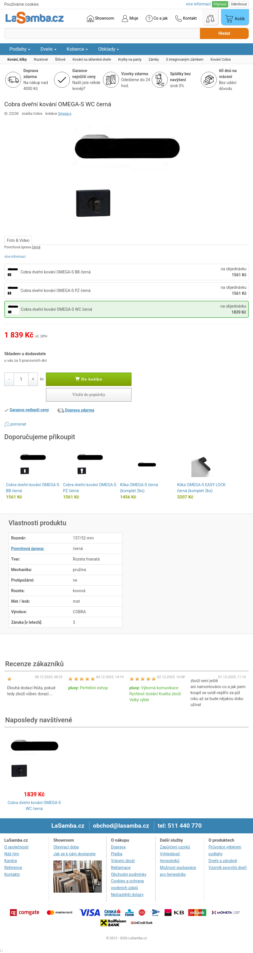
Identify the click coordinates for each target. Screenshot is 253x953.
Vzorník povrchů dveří (228, 867)
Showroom (100, 18)
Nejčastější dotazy (127, 894)
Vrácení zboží (123, 860)
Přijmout (220, 4)
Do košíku (88, 379)
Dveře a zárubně (223, 860)
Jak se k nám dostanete (74, 854)
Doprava (118, 847)
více (198, 4)
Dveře (48, 49)
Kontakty (12, 874)
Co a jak (157, 18)
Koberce (77, 49)
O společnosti (16, 847)
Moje (130, 18)
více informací (15, 257)
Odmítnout (239, 4)
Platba (116, 854)
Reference (13, 867)
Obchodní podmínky (128, 874)
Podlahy (19, 49)
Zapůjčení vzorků (175, 847)
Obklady (108, 49)
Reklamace (121, 867)
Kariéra (10, 860)
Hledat (224, 33)
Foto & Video (18, 240)
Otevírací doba (66, 847)
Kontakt (186, 18)
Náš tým (11, 854)
